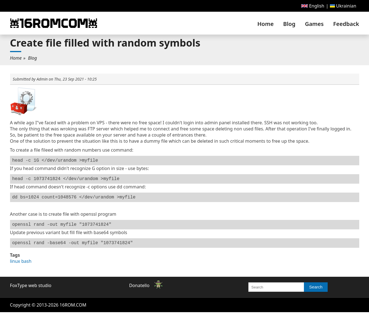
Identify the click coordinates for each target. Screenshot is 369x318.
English (312, 6)
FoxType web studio (30, 291)
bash (26, 267)
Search (316, 292)
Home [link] (265, 24)
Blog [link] (289, 24)
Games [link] (314, 24)
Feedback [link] (346, 24)
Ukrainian (343, 6)
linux (15, 267)
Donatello (139, 291)
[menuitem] (312, 5)
